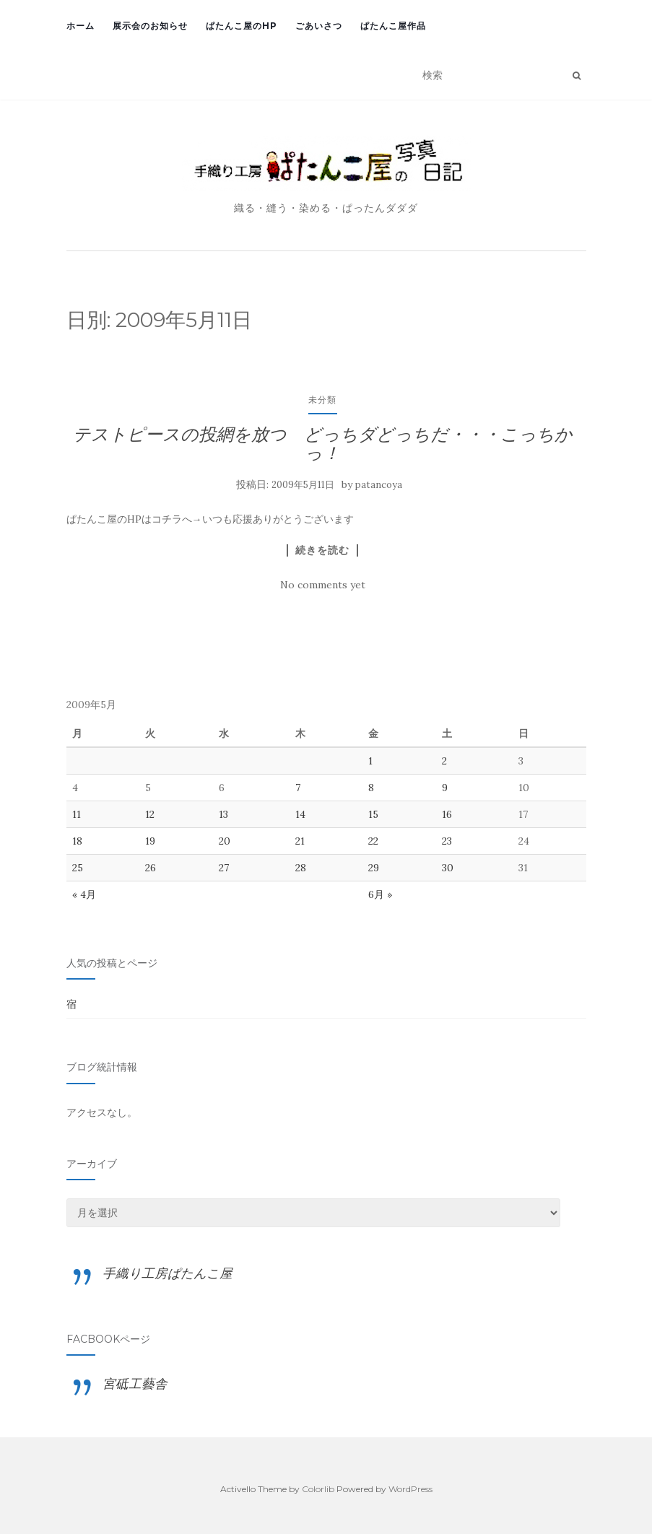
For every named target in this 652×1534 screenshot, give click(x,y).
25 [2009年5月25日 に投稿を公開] (77, 867)
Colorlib (318, 1488)
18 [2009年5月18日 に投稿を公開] (77, 840)
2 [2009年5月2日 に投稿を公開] (444, 760)
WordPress (410, 1488)
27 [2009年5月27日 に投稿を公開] (224, 867)
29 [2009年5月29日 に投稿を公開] (373, 867)
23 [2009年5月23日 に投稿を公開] (447, 840)
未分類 (322, 399)
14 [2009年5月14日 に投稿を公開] (300, 814)
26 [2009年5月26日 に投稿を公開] (150, 867)
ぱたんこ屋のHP (241, 25)
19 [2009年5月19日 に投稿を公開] (150, 840)
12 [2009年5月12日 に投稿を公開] (150, 814)
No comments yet (322, 584)
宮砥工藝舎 (135, 1383)
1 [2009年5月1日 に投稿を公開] (370, 760)
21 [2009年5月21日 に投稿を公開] (300, 840)
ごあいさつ (318, 25)
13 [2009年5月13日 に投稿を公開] (223, 814)
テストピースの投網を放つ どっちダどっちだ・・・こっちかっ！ (323, 443)
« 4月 (84, 894)
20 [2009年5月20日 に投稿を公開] (224, 840)
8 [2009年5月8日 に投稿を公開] (371, 787)
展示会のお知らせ (150, 25)
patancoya (378, 485)
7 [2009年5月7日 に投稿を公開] (297, 787)
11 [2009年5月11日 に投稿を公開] (76, 814)
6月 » (380, 894)
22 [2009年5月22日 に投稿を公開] (373, 840)
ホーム (80, 25)
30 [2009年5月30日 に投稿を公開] (447, 867)
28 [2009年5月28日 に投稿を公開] (300, 867)
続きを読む (322, 550)
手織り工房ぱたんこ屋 (167, 1273)
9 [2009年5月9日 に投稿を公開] (445, 787)
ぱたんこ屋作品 (393, 25)
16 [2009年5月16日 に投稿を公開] (447, 814)
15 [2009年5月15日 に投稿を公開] (373, 814)
